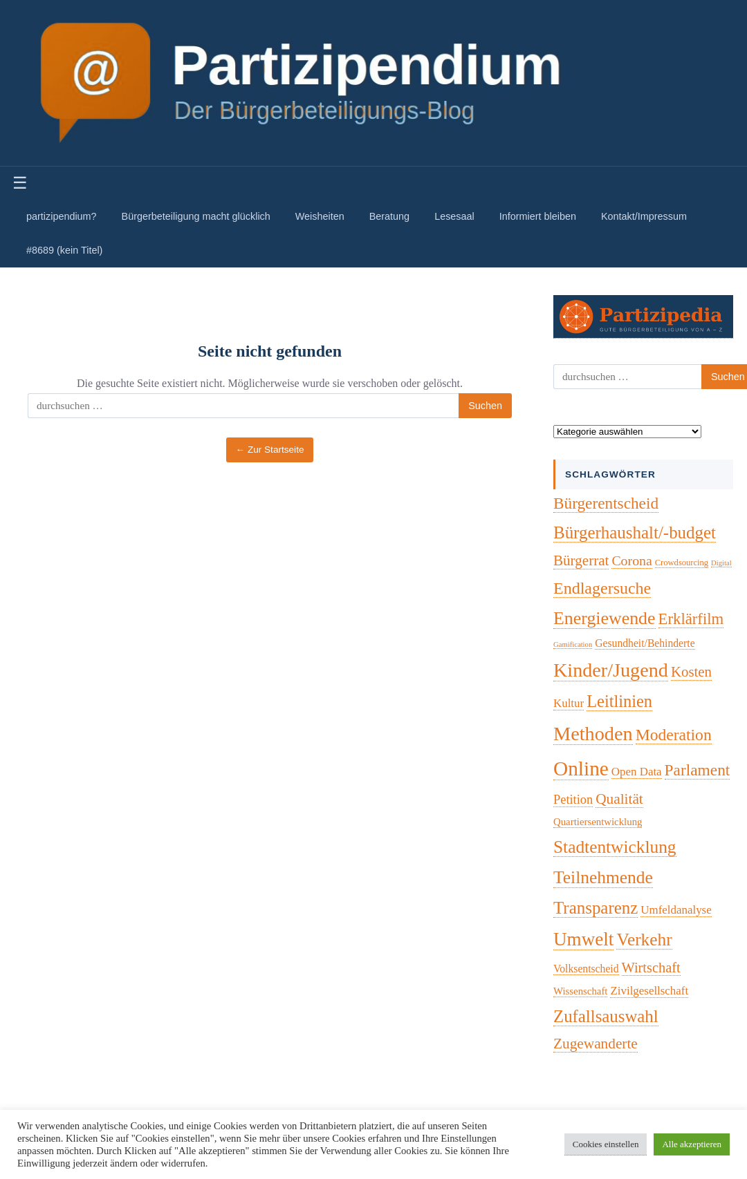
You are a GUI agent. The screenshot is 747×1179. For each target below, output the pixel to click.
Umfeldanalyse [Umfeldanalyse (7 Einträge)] (675, 909)
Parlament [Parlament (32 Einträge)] (697, 770)
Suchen (485, 405)
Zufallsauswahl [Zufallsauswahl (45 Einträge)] (605, 1016)
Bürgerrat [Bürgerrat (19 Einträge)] (581, 560)
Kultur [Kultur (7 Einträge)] (568, 703)
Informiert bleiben (537, 216)
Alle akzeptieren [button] (691, 1144)
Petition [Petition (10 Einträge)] (573, 800)
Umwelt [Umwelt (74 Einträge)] (583, 939)
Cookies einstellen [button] (606, 1144)
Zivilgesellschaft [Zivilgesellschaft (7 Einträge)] (649, 990)
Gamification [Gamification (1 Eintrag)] (572, 644)
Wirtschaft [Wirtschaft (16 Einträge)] (651, 967)
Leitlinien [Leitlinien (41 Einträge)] (619, 701)
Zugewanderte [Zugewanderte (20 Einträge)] (595, 1043)
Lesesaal (454, 216)
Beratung (389, 216)
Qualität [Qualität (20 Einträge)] (619, 799)
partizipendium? (61, 216)
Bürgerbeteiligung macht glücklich (196, 216)
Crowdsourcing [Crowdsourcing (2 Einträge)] (681, 562)
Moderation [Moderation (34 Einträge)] (674, 735)
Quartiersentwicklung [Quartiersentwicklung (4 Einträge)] (597, 821)
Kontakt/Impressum (644, 216)
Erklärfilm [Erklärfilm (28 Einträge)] (691, 619)
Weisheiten (319, 216)
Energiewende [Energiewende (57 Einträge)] (604, 618)
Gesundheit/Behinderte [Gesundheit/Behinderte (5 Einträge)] (644, 643)
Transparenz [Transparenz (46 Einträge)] (595, 907)
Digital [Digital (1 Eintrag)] (721, 563)
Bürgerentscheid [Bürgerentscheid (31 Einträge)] (605, 503)
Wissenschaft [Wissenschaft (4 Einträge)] (580, 991)
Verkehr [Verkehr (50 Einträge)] (644, 939)
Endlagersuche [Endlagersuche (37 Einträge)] (602, 588)
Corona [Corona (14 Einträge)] (631, 560)
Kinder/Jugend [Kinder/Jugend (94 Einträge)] (610, 670)
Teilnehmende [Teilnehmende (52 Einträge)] (603, 877)
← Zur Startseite (270, 449)
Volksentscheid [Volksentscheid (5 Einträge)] (586, 968)
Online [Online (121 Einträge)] (581, 768)
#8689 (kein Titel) (64, 250)
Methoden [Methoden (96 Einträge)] (593, 733)
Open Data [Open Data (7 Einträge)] (636, 771)
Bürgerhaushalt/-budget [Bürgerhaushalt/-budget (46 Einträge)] (634, 532)
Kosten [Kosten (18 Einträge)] (691, 671)
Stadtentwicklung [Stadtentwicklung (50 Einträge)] (614, 846)
